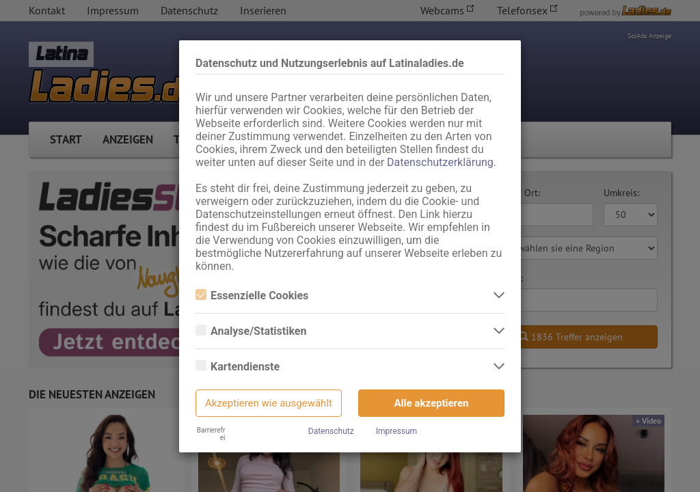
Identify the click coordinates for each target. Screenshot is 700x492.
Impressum (396, 431)
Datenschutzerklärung (440, 162)
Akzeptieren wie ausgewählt (268, 403)
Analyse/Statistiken (251, 331)
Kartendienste (238, 366)
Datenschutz (331, 431)
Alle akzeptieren (431, 403)
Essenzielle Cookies (252, 295)
